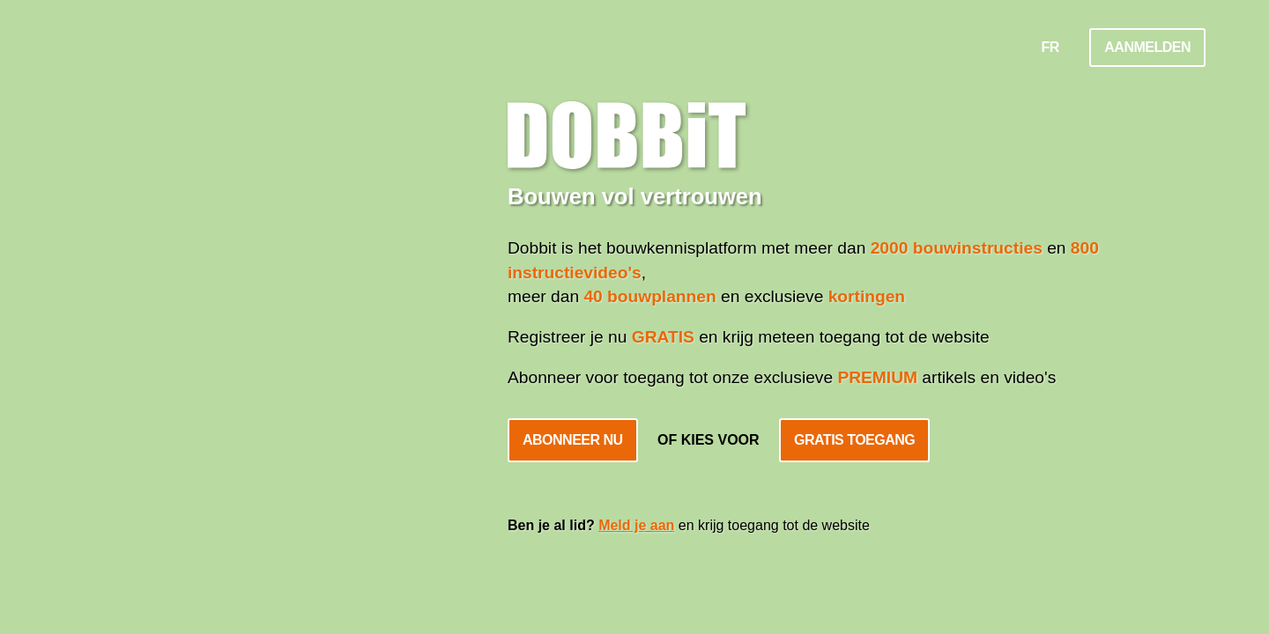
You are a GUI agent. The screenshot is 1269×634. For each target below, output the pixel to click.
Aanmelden (1147, 47)
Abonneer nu (573, 439)
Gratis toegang (854, 439)
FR (1050, 47)
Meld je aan (636, 525)
